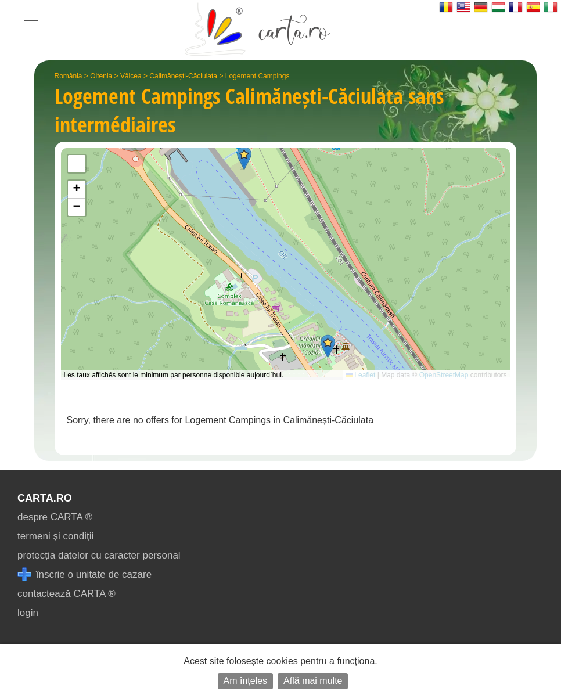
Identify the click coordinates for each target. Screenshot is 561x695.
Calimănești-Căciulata (183, 76)
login (27, 612)
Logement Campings (257, 76)
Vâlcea (131, 76)
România (68, 76)
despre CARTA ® (54, 517)
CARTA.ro (44, 498)
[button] (328, 346)
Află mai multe (312, 681)
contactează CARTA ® (66, 593)
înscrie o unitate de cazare (84, 574)
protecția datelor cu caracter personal (99, 555)
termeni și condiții (55, 536)
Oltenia (101, 76)
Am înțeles (246, 681)
